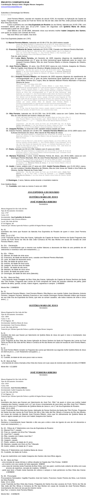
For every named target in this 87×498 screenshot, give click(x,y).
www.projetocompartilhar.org (11, 7)
